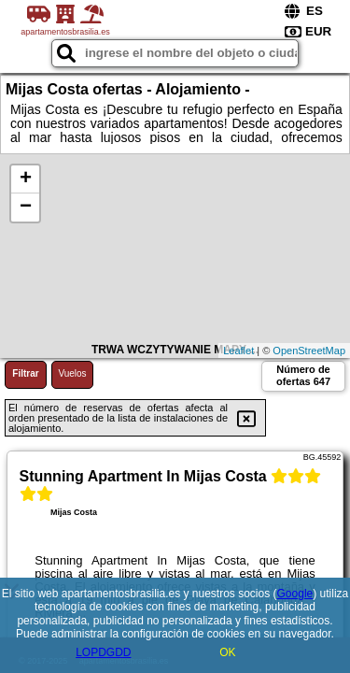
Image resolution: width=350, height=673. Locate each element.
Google (295, 593)
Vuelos (72, 373)
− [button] (26, 207)
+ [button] (26, 179)
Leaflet (238, 350)
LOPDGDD (103, 652)
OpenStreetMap (309, 350)
